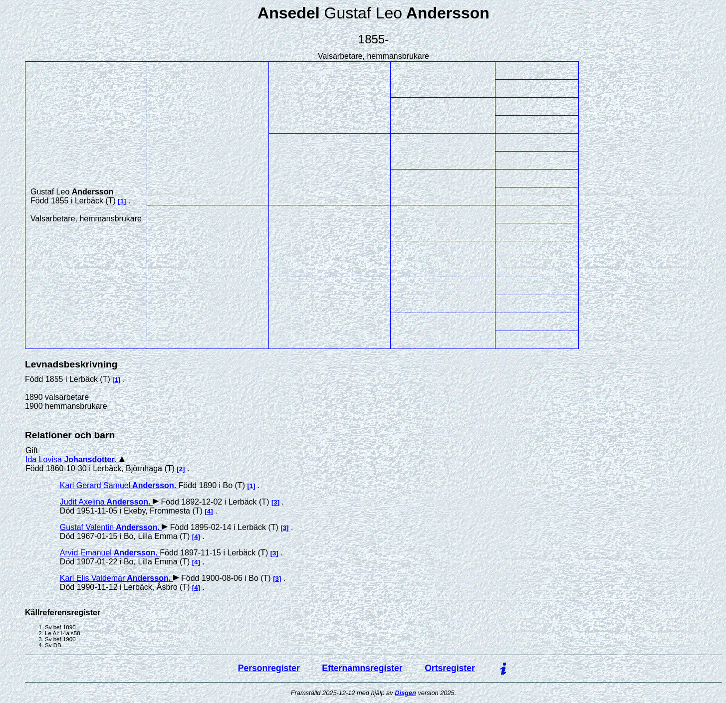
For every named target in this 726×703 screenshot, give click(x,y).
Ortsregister (450, 668)
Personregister (269, 668)
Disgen (405, 693)
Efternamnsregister (362, 668)
